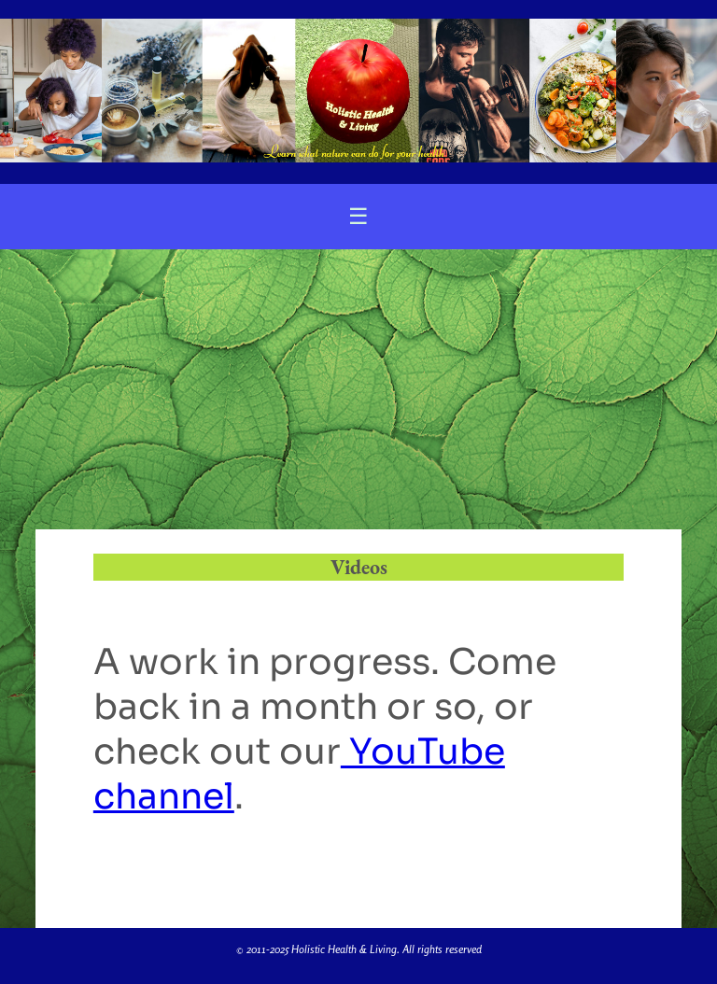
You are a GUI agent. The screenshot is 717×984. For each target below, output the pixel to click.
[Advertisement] (358, 389)
